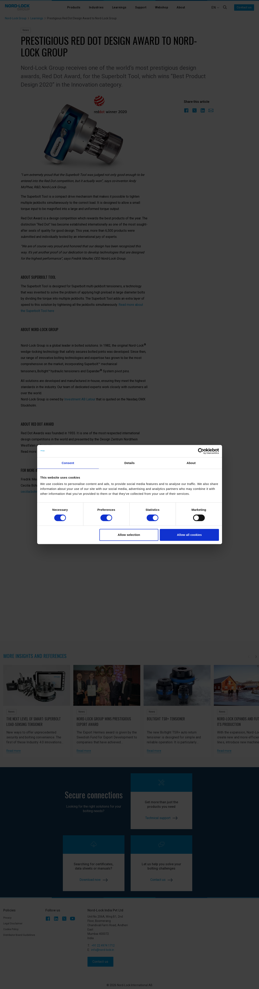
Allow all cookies (189, 534)
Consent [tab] (68, 463)
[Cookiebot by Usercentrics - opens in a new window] (201, 451)
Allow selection (129, 534)
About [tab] (191, 463)
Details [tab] (129, 463)
